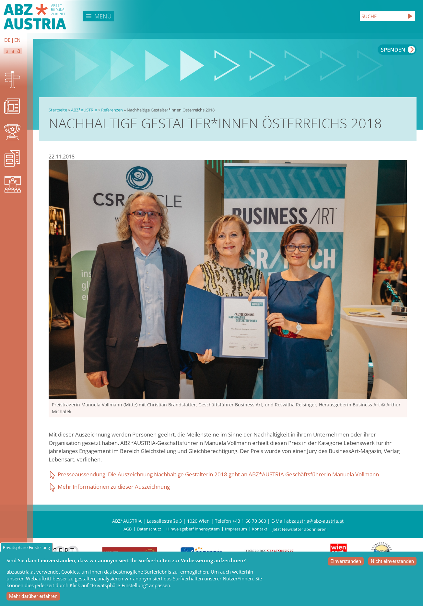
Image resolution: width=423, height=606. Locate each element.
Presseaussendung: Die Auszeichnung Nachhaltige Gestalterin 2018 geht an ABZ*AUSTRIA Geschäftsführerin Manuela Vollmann (218, 474)
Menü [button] (103, 16)
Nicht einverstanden (392, 562)
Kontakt (259, 529)
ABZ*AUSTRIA (84, 110)
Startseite (58, 110)
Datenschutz (149, 529)
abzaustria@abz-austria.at (315, 521)
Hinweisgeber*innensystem (193, 529)
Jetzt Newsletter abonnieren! (300, 529)
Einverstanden (346, 562)
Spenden (397, 49)
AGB (127, 529)
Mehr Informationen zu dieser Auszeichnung (114, 486)
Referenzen (112, 110)
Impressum (236, 529)
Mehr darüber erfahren (33, 597)
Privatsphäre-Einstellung (26, 548)
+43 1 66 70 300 (249, 521)
